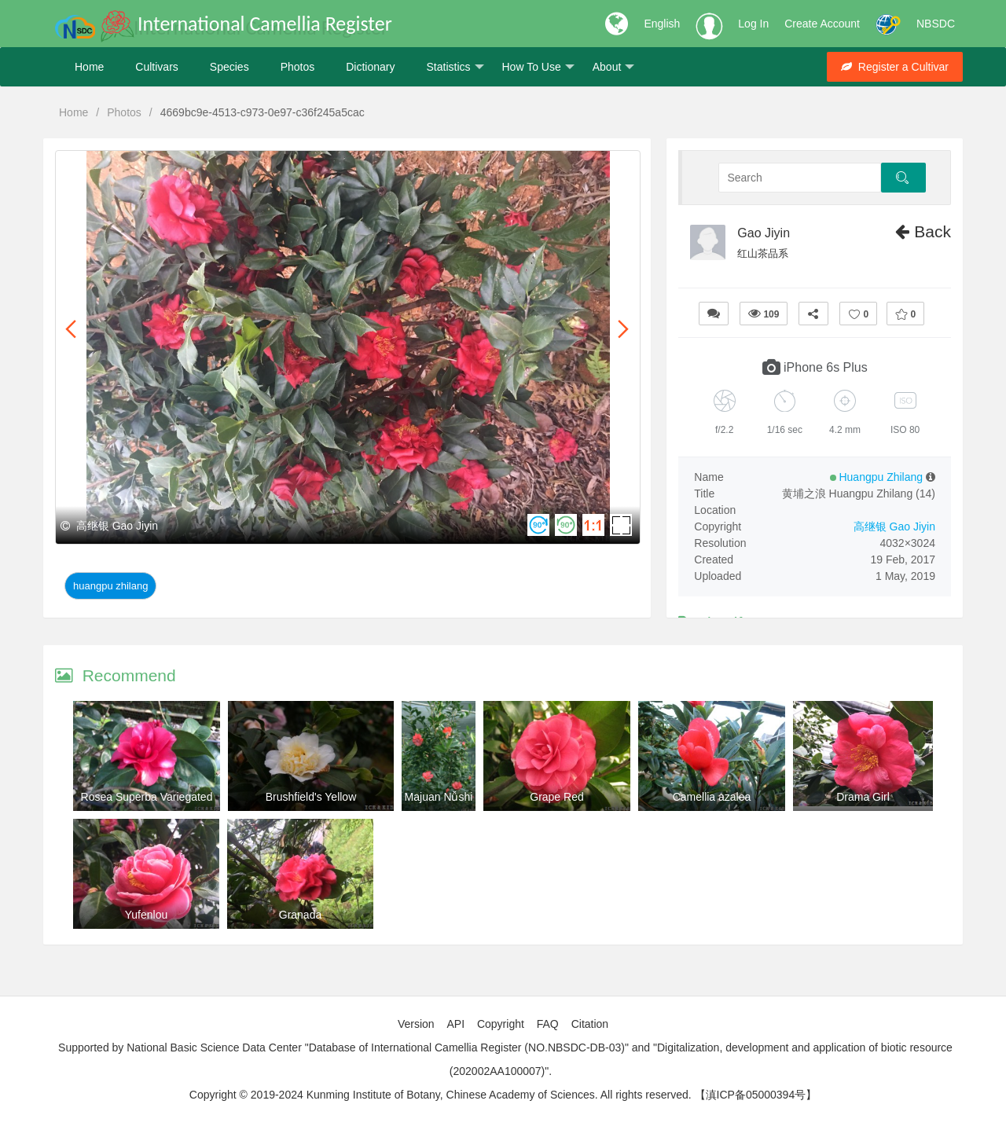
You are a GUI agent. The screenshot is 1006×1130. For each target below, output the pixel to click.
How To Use (538, 67)
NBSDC (935, 23)
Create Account (822, 23)
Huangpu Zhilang (110, 586)
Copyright (500, 1024)
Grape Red (556, 797)
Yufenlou (146, 914)
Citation (589, 1024)
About (614, 67)
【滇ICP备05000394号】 (756, 1094)
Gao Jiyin (763, 233)
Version (416, 1024)
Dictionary (370, 67)
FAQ (548, 1024)
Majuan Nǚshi (439, 797)
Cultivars (156, 67)
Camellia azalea (712, 797)
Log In (753, 23)
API (455, 1024)
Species (229, 67)
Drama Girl (863, 797)
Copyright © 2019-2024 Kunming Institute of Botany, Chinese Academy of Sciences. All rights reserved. (440, 1094)
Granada (300, 914)
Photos (298, 67)
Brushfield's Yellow (311, 797)
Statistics (454, 67)
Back (923, 231)
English (662, 23)
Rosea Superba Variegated (147, 797)
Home (89, 67)
